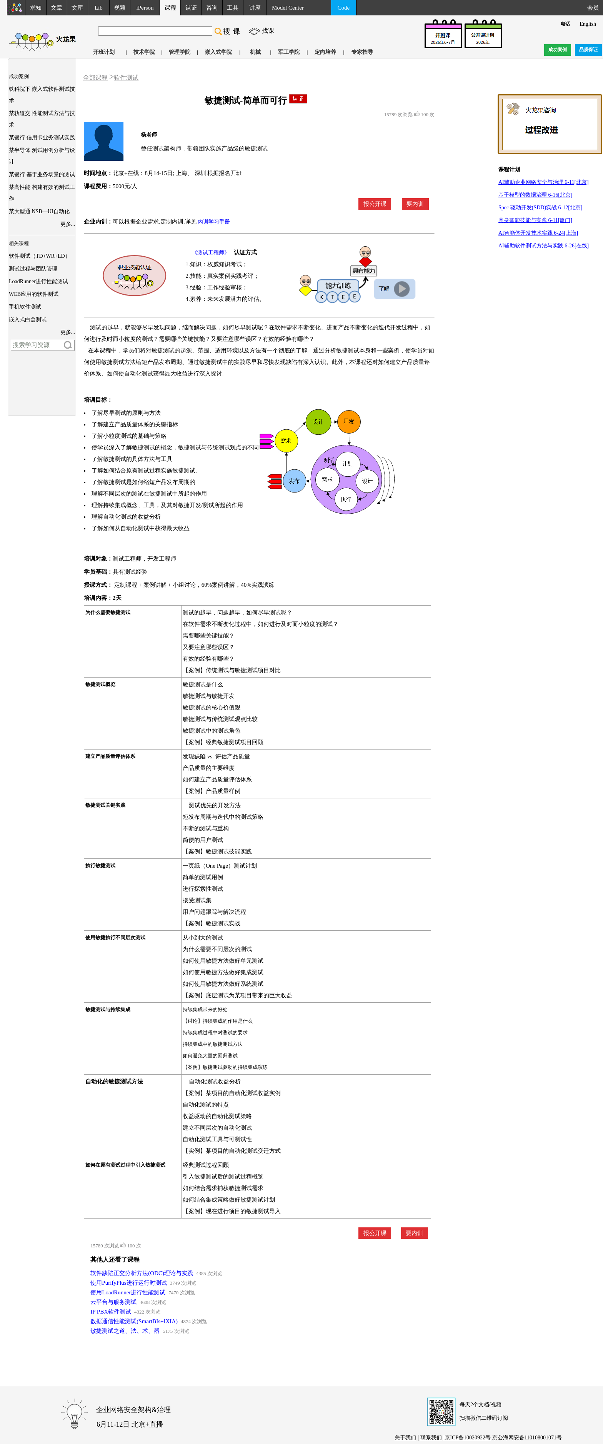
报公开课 (374, 204)
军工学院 (289, 52)
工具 (232, 8)
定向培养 (325, 52)
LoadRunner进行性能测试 (38, 281)
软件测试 (126, 77)
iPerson (145, 8)
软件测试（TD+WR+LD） (39, 256)
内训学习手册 (214, 222)
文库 (77, 8)
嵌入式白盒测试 (28, 319)
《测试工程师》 (211, 252)
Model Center (288, 8)
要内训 (415, 204)
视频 (119, 8)
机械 (255, 52)
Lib (99, 8)
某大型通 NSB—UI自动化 (39, 211)
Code (344, 8)
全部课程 (95, 77)
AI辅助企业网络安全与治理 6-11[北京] (543, 182)
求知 (36, 8)
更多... (67, 224)
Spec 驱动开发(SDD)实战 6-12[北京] (540, 207)
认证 (191, 8)
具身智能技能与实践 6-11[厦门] (535, 220)
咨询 (212, 8)
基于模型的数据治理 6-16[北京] (535, 195)
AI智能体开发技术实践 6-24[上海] (538, 233)
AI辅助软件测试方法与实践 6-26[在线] (543, 246)
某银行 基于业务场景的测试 (42, 174)
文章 (56, 8)
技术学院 (144, 52)
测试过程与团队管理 (33, 269)
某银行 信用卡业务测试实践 (42, 137)
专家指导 (362, 52)
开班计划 (104, 52)
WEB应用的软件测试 (33, 294)
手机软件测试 (25, 307)
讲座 (255, 8)
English (588, 24)
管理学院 (179, 52)
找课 (268, 30)
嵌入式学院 (218, 52)
